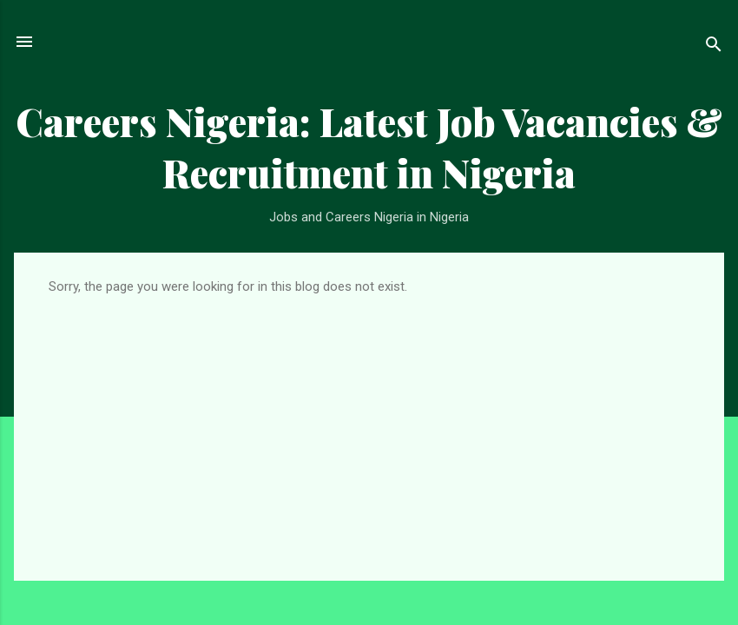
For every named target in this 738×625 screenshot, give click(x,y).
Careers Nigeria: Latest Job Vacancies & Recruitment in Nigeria (369, 146)
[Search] (713, 47)
